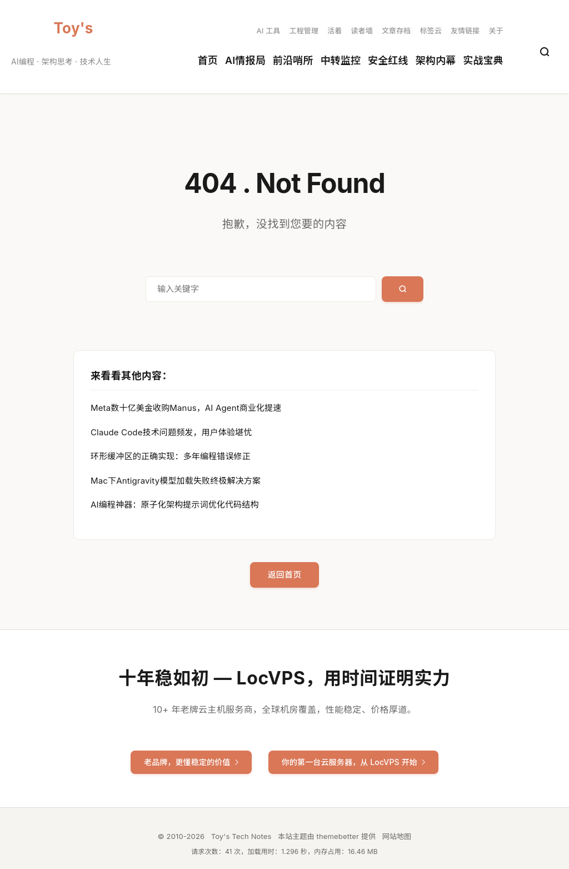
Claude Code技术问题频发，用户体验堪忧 (171, 432)
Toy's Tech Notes (73, 28)
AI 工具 (269, 30)
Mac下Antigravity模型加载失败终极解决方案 (176, 480)
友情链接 (465, 30)
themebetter (338, 836)
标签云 (430, 30)
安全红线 (388, 60)
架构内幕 (436, 60)
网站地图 (397, 836)
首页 (208, 60)
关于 (496, 30)
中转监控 (340, 60)
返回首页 (285, 574)
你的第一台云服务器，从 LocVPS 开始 (353, 762)
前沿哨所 (293, 60)
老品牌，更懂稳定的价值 (191, 762)
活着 (334, 30)
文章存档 (396, 30)
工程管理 (303, 30)
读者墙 (361, 30)
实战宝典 (483, 60)
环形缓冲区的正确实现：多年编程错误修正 (171, 456)
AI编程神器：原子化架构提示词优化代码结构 (175, 504)
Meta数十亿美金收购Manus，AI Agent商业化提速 (186, 408)
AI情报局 (245, 60)
